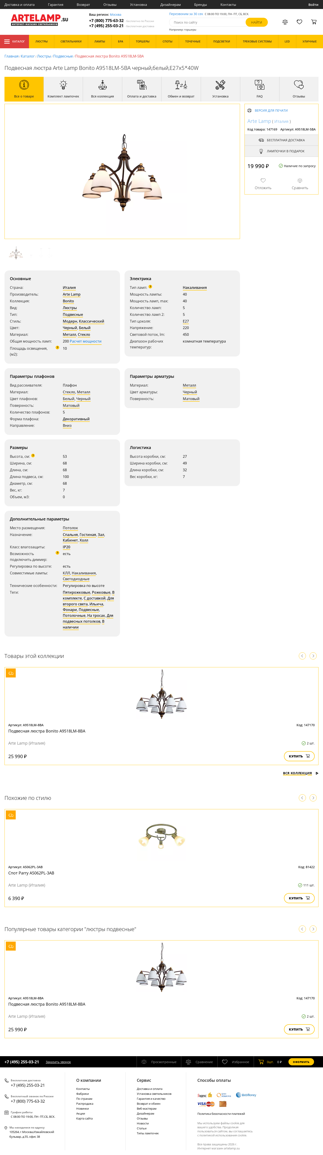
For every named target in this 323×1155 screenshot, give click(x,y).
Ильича (96, 604)
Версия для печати (271, 111)
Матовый (71, 405)
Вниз (67, 425)
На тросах (96, 615)
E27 (186, 321)
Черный (70, 327)
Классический (91, 321)
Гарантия (55, 4)
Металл (69, 334)
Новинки (82, 1108)
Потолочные (74, 615)
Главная (11, 56)
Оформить (301, 1062)
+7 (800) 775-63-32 (121, 20)
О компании (88, 1080)
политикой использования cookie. (223, 1135)
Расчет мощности (86, 341)
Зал (101, 534)
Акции (80, 1113)
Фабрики (82, 1094)
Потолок (70, 527)
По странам (84, 1099)
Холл (84, 540)
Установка (138, 4)
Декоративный (76, 418)
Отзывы (110, 4)
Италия (69, 287)
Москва (115, 15)
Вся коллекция (301, 773)
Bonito (68, 301)
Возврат (83, 4)
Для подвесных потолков (88, 618)
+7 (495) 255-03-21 (121, 25)
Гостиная (88, 534)
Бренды (200, 4)
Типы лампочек (148, 1133)
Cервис (144, 1080)
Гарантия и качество (151, 1099)
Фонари (70, 609)
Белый (85, 327)
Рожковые (101, 592)
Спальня (70, 534)
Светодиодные (76, 578)
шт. (266, 1061)
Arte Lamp (72, 294)
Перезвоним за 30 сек (186, 14)
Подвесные (63, 56)
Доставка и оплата (19, 4)
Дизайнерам (170, 4)
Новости (143, 1123)
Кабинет (70, 540)
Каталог (14, 41)
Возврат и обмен (148, 1104)
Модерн (70, 321)
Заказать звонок (58, 1062)
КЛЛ (66, 573)
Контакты (228, 4)
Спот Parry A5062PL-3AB (31, 873)
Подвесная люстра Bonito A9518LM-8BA (46, 731)
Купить (299, 756)
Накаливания (195, 287)
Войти (313, 4)
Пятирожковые (76, 592)
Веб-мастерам (147, 1108)
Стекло (84, 334)
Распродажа (84, 1104)
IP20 (66, 546)
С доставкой (95, 598)
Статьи (141, 1128)
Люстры (44, 56)
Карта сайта (84, 1118)
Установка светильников (154, 1094)
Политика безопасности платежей (221, 1114)
